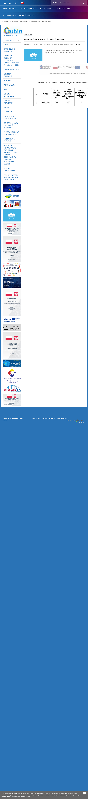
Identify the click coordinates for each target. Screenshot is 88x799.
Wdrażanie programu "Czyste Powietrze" (40, 21)
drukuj (78, 44)
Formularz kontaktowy (48, 418)
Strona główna (14, 21)
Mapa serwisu (36, 418)
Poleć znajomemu (62, 418)
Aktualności (23, 21)
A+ (10, 3)
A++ (16, 3)
